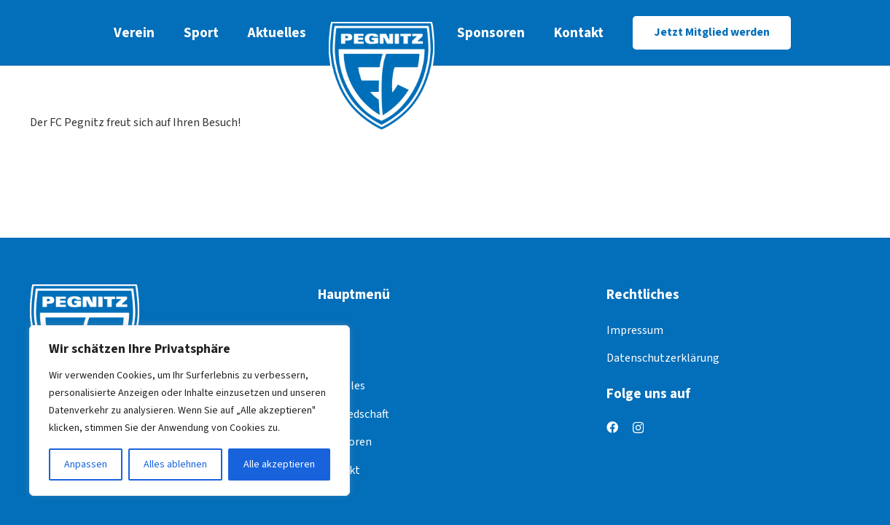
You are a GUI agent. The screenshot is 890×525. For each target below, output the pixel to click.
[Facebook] (612, 427)
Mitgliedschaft (353, 414)
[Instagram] (638, 428)
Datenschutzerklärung (662, 358)
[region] (189, 410)
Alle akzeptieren (279, 464)
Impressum (634, 330)
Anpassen (85, 464)
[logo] (381, 76)
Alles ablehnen (175, 464)
